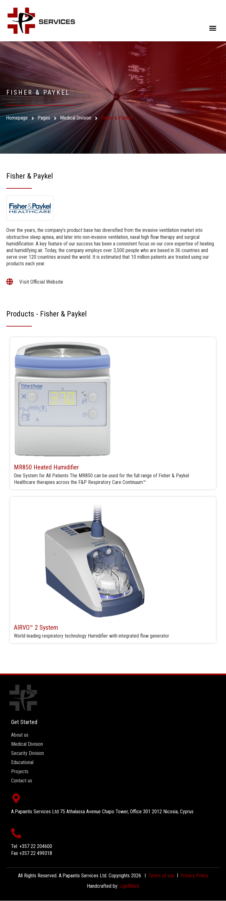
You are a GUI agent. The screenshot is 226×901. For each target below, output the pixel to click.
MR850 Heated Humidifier (46, 467)
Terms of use (161, 876)
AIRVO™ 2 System (36, 627)
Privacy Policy (194, 876)
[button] (212, 28)
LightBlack (129, 886)
